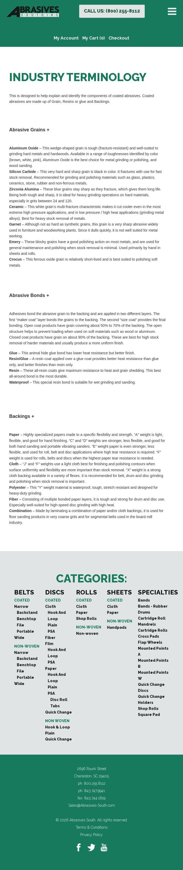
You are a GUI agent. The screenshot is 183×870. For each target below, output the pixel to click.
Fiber (50, 638)
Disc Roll (58, 700)
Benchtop (26, 619)
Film (49, 644)
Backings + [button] (21, 416)
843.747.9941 (94, 791)
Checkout (119, 38)
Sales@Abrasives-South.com (91, 805)
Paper (51, 668)
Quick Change (58, 712)
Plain (52, 625)
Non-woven (26, 646)
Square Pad (149, 714)
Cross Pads (148, 636)
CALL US (112, 11)
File (20, 625)
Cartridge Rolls (153, 630)
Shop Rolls (86, 618)
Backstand (27, 612)
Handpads (117, 627)
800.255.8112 (94, 783)
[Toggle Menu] (173, 11)
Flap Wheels (150, 642)
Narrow (21, 606)
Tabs (55, 706)
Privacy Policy (91, 835)
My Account (66, 38)
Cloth (50, 606)
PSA (51, 631)
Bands (144, 600)
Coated (22, 600)
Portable (25, 631)
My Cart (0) (93, 38)
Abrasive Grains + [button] (29, 129)
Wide (19, 638)
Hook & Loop (57, 727)
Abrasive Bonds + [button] (29, 295)
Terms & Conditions (91, 827)
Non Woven (57, 721)
